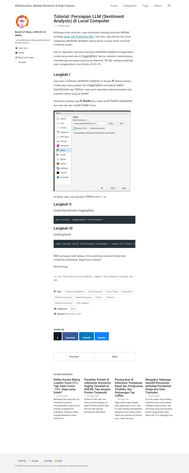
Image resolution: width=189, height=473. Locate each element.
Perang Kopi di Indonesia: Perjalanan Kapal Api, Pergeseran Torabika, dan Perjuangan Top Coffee (129, 403)
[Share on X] (58, 351)
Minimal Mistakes (88, 466)
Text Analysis (82, 319)
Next (115, 370)
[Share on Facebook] (71, 351)
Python (99, 313)
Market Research (84, 313)
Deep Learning (95, 308)
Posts (112, 5)
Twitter (21, 461)
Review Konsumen (63, 319)
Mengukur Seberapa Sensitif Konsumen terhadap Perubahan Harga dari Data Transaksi (158, 402)
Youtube (51, 461)
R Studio (110, 313)
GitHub (35, 461)
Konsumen (127, 308)
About (156, 5)
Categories (128, 5)
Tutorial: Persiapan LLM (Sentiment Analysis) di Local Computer (89, 18)
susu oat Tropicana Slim (90, 36)
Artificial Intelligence (74, 308)
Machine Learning (63, 313)
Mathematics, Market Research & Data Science (45, 5)
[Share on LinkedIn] (88, 351)
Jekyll (76, 466)
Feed (62, 461)
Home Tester (112, 308)
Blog (73, 325)
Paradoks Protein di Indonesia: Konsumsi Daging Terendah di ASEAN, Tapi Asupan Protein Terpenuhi (97, 402)
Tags (144, 5)
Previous (74, 370)
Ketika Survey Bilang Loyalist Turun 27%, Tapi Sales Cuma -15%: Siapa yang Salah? (67, 402)
